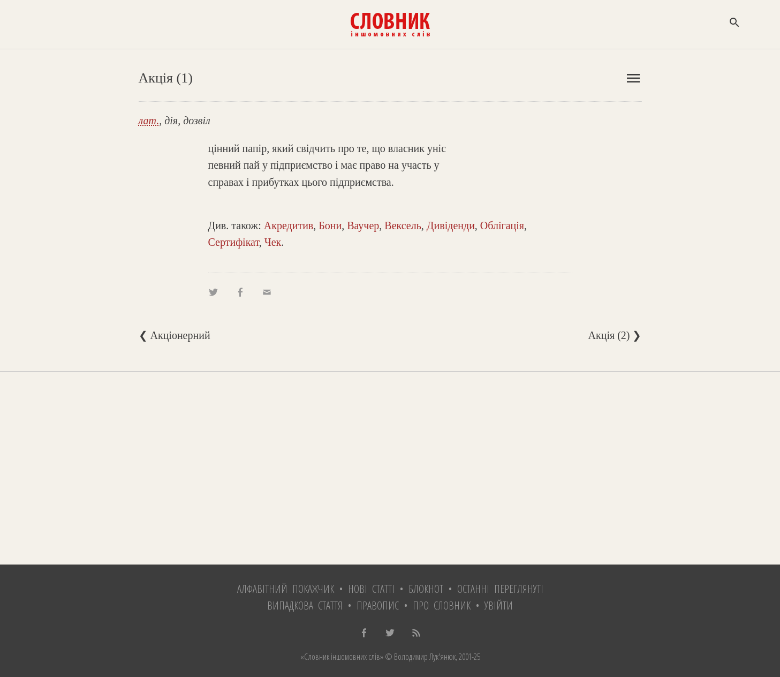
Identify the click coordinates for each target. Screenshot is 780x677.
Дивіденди (451, 225)
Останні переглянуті (500, 589)
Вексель (402, 225)
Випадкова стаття (305, 605)
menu (633, 78)
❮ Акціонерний (174, 335)
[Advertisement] (390, 468)
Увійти (498, 605)
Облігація (502, 225)
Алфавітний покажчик (285, 589)
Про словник (442, 605)
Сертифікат (233, 242)
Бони (330, 225)
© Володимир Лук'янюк (419, 657)
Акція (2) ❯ (615, 335)
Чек (273, 242)
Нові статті (371, 589)
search (734, 22)
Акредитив (289, 225)
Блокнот (425, 589)
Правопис (378, 605)
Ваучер (363, 225)
